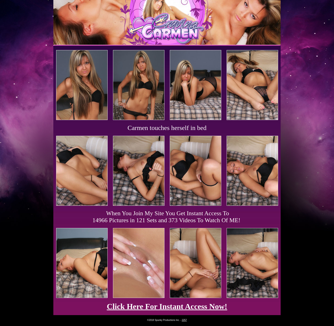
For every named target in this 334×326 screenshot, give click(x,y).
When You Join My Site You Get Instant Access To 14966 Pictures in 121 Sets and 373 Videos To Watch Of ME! (167, 217)
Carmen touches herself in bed (167, 127)
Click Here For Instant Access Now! (167, 306)
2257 (184, 320)
